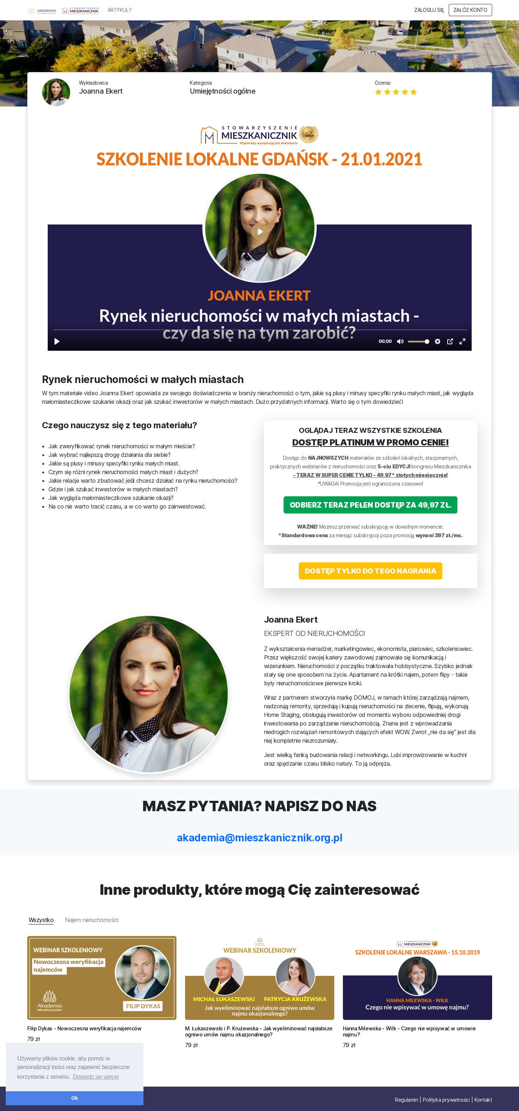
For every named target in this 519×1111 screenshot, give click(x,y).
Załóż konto (470, 10)
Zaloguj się (429, 10)
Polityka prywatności (446, 1100)
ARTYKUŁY (120, 10)
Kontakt (483, 1100)
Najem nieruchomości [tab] (91, 919)
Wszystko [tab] (41, 919)
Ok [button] (74, 1098)
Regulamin (406, 1100)
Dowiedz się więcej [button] (96, 1077)
